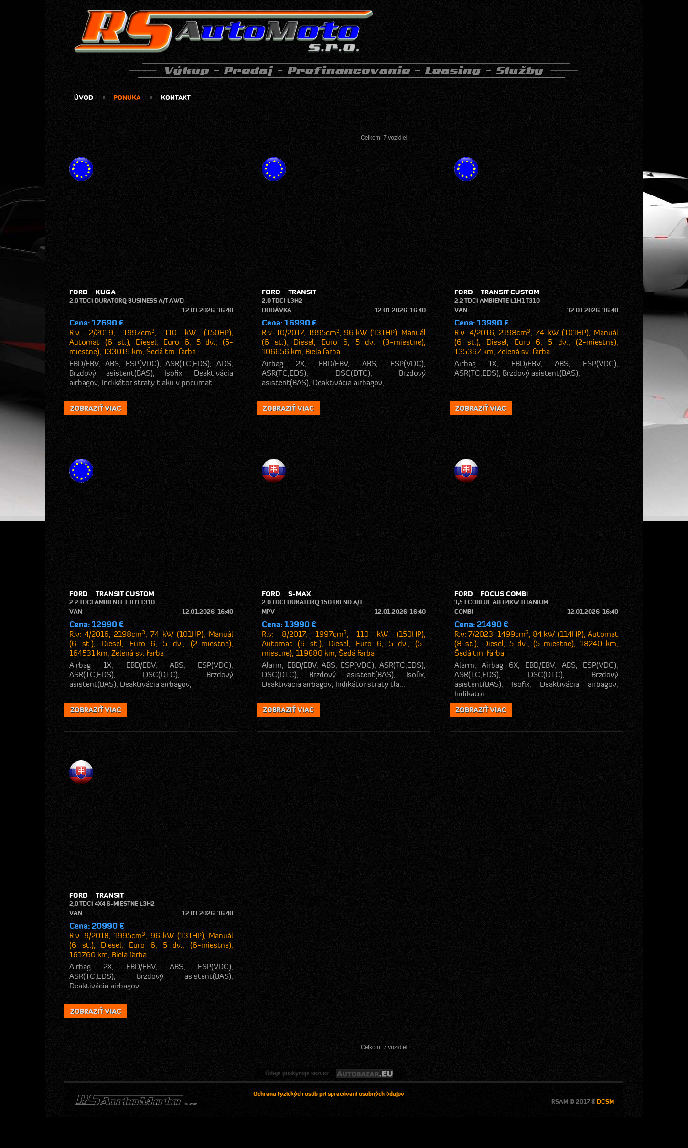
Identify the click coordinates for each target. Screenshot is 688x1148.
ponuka (127, 97)
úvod (83, 97)
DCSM (605, 1101)
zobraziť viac (95, 408)
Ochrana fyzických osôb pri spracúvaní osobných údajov (328, 1093)
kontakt (176, 97)
